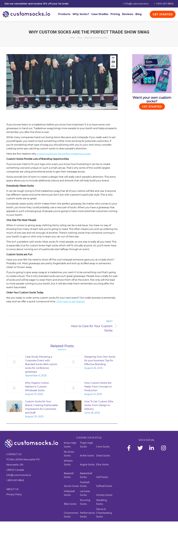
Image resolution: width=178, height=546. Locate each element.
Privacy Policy (14, 494)
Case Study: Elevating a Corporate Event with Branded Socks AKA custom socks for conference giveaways (41, 364)
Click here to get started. (70, 301)
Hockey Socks (104, 495)
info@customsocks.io (18, 475)
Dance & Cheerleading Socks (104, 513)
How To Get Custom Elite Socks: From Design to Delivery (98, 405)
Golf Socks (102, 477)
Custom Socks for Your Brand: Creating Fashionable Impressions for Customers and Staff (41, 407)
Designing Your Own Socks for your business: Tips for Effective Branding (99, 360)
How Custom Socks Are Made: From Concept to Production (98, 387)
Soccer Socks (71, 486)
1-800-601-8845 (15, 480)
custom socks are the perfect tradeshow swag (63, 153)
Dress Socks (103, 455)
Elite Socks (102, 464)
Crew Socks (103, 446)
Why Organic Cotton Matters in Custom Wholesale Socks (37, 387)
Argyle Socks (87, 464)
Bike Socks (70, 504)
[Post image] (14, 361)
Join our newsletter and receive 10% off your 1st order (36, 3)
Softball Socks (104, 486)
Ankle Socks (87, 455)
